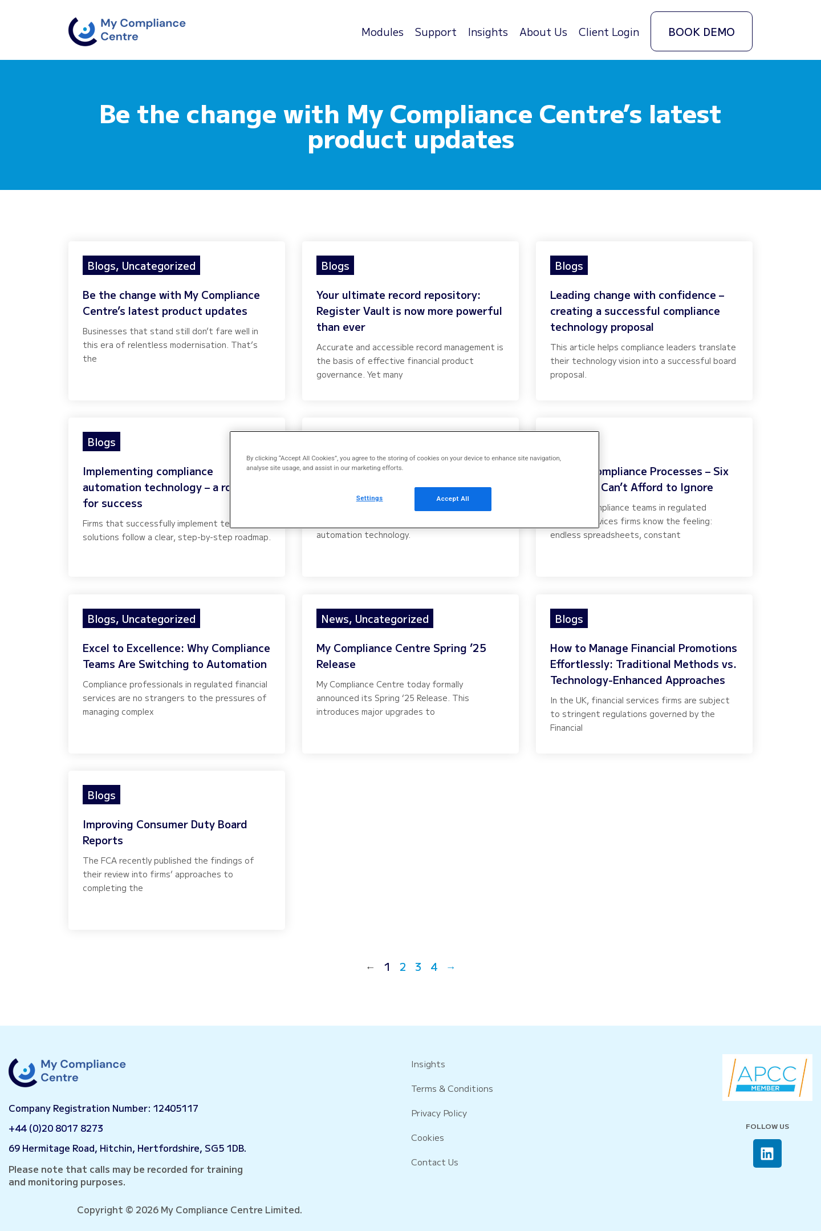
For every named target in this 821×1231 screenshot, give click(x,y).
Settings (369, 498)
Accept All (453, 499)
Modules (382, 31)
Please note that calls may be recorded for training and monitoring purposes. (126, 1175)
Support (436, 31)
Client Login (609, 31)
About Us (543, 31)
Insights (488, 31)
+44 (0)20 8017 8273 (56, 1128)
